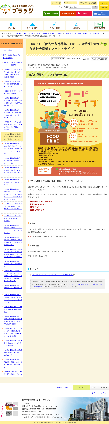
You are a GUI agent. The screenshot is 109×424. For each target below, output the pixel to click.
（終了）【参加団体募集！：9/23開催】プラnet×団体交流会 (13, 264)
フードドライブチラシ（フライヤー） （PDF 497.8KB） (53, 275)
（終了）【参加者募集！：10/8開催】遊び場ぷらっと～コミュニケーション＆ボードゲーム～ (13, 229)
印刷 (84, 59)
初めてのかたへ (52, 13)
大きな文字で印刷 (98, 59)
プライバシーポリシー (100, 393)
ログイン (104, 3)
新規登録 (104, 7)
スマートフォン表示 (99, 387)
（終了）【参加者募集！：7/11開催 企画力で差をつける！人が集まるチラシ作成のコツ (13, 363)
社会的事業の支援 (98, 28)
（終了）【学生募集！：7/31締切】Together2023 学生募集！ (13, 309)
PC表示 (82, 387)
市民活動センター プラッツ (11, 44)
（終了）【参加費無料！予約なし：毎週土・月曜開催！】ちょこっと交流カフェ (13, 160)
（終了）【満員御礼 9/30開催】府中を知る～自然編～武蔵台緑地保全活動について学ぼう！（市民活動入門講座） (13, 253)
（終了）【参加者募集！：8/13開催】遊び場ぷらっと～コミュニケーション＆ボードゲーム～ (13, 298)
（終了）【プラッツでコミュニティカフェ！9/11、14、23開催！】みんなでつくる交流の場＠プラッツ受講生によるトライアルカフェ (13, 276)
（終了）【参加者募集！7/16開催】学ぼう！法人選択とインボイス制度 (13, 352)
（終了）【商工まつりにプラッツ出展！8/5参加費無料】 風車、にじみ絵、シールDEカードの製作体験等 (13, 332)
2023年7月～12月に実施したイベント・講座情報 (81, 33)
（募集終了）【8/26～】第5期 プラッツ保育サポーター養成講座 (12, 218)
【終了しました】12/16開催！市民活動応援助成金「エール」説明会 (13, 84)
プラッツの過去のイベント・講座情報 (48, 33)
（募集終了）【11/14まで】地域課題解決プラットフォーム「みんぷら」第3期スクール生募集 (13, 125)
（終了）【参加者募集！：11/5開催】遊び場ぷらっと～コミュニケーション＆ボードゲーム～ (13, 171)
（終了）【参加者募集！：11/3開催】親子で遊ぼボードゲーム (13, 182)
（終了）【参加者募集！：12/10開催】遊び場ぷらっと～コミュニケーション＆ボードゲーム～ (13, 113)
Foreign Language (70, 3)
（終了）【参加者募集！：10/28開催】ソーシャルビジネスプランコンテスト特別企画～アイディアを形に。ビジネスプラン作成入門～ (13, 194)
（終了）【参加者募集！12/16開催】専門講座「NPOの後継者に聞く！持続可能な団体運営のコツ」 (13, 101)
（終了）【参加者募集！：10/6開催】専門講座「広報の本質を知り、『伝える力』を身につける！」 (13, 241)
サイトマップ (56, 3)
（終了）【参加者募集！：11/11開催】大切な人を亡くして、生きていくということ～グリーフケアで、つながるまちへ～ (13, 149)
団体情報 (76, 28)
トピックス (10, 28)
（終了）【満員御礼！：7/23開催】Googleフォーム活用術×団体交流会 (13, 343)
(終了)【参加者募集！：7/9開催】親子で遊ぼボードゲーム (13, 373)
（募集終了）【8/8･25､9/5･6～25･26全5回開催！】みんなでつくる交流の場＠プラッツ (13, 207)
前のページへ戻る (63, 387)
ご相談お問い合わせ (102, 13)
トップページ (17, 33)
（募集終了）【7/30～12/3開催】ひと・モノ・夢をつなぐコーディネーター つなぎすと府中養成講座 (13, 73)
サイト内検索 (64, 7)
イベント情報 (54, 28)
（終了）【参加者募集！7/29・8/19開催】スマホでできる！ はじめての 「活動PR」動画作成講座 (13, 320)
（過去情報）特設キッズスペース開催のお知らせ (13, 92)
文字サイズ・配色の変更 (88, 3)
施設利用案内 (69, 13)
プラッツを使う (33, 28)
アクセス (84, 13)
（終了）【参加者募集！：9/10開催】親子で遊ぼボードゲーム (13, 288)
